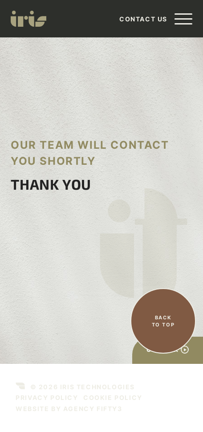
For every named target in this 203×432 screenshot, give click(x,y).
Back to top (164, 321)
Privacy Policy (47, 397)
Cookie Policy (112, 397)
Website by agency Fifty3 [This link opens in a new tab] (69, 408)
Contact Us (143, 19)
